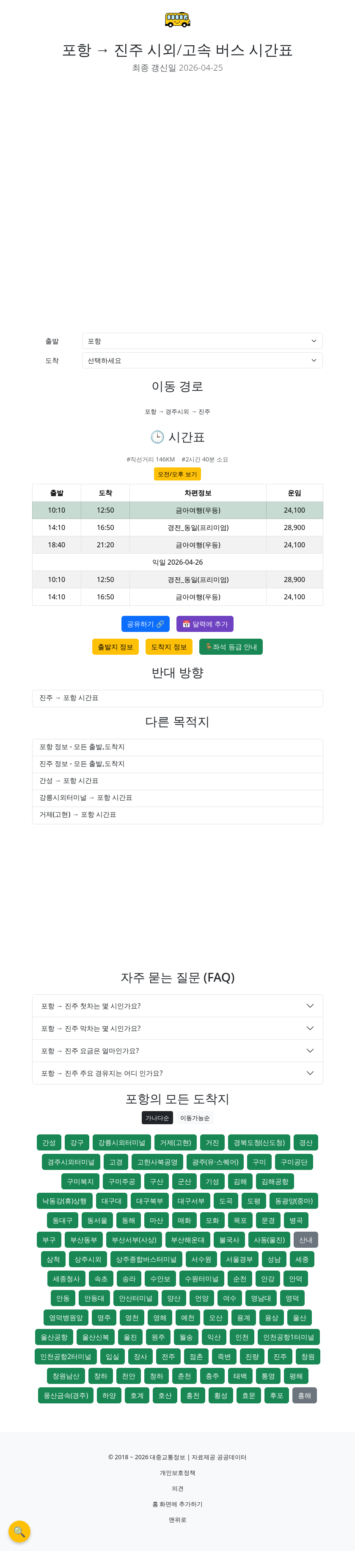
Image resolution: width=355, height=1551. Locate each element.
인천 (242, 1337)
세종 (302, 1259)
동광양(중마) (294, 1200)
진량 (252, 1356)
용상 (271, 1317)
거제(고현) (175, 1142)
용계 (243, 1317)
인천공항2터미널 (65, 1356)
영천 (132, 1317)
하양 (109, 1395)
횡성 (221, 1395)
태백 (240, 1376)
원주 (158, 1337)
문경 (268, 1220)
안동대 (94, 1298)
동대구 (62, 1220)
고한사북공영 (157, 1162)
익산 (214, 1337)
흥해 (304, 1395)
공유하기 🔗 (145, 624)
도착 (52, 360)
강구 (77, 1142)
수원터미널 (202, 1278)
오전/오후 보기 (177, 474)
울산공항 (54, 1337)
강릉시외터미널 (122, 1142)
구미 (259, 1162)
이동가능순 (195, 1118)
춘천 (184, 1376)
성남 (274, 1259)
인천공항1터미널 (288, 1337)
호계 (137, 1395)
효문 (249, 1395)
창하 (100, 1376)
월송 (186, 1337)
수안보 (160, 1278)
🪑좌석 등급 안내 (231, 646)
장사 (140, 1356)
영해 (160, 1317)
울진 (130, 1337)
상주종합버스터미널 (146, 1259)
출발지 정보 (115, 646)
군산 (184, 1181)
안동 (63, 1298)
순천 (240, 1278)
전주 (168, 1356)
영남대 (261, 1298)
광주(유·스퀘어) (215, 1162)
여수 (230, 1298)
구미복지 (80, 1181)
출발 (52, 341)
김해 (240, 1181)
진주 (280, 1356)
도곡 (226, 1200)
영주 (104, 1317)
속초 (101, 1278)
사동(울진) (269, 1239)
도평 (254, 1200)
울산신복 (95, 1337)
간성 (49, 1142)
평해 (296, 1376)
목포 (240, 1220)
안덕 (296, 1278)
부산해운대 (188, 1239)
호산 (165, 1395)
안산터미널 (136, 1298)
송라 (129, 1278)
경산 (306, 1142)
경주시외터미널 (71, 1162)
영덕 (292, 1298)
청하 (156, 1376)
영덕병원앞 (66, 1317)
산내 (306, 1239)
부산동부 (83, 1239)
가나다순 (157, 1118)
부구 (49, 1239)
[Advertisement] (101, 140)
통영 (268, 1376)
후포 (276, 1395)
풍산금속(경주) (66, 1395)
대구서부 (191, 1200)
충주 (212, 1376)
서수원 (201, 1259)
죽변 (224, 1356)
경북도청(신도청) (259, 1142)
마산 (156, 1220)
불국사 (229, 1239)
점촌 (196, 1356)
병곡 (296, 1220)
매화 (184, 1220)
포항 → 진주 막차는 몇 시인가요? (91, 1028)
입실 (112, 1356)
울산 (299, 1317)
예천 (188, 1317)
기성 (212, 1181)
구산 (156, 1181)
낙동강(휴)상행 (64, 1200)
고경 (116, 1162)
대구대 (112, 1200)
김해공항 (275, 1181)
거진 (212, 1142)
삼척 (53, 1259)
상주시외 (88, 1259)
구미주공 (121, 1181)
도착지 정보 (169, 646)
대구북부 (149, 1200)
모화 (212, 1220)
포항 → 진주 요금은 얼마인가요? (90, 1050)
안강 (268, 1278)
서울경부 (239, 1259)
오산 (216, 1317)
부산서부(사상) (134, 1239)
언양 (202, 1298)
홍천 (193, 1395)
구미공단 (294, 1162)
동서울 (97, 1220)
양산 (174, 1298)
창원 (308, 1356)
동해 (128, 1220)
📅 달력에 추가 (205, 624)
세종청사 (66, 1278)
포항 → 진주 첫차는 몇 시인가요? (91, 1005)
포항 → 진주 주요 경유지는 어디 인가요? (102, 1073)
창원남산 (66, 1376)
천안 (128, 1376)
